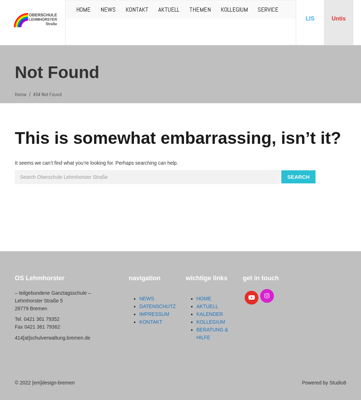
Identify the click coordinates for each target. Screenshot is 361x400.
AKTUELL (168, 9)
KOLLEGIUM (234, 9)
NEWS (108, 9)
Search (298, 177)
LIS (310, 19)
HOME (83, 9)
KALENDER (209, 314)
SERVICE (268, 9)
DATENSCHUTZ (157, 306)
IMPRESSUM (154, 314)
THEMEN (200, 9)
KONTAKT (137, 9)
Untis (339, 19)
